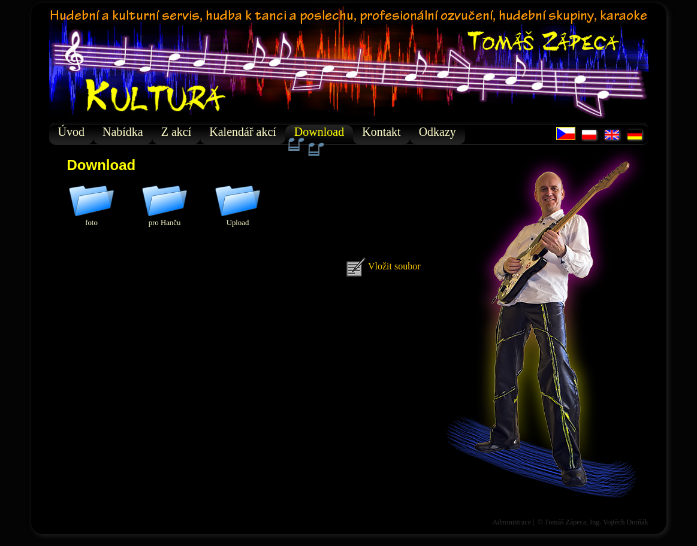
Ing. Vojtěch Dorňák (619, 522)
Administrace (511, 522)
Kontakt (381, 131)
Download (319, 134)
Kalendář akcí (242, 131)
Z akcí (176, 131)
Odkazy (437, 131)
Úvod (71, 131)
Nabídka (122, 131)
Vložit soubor (383, 266)
